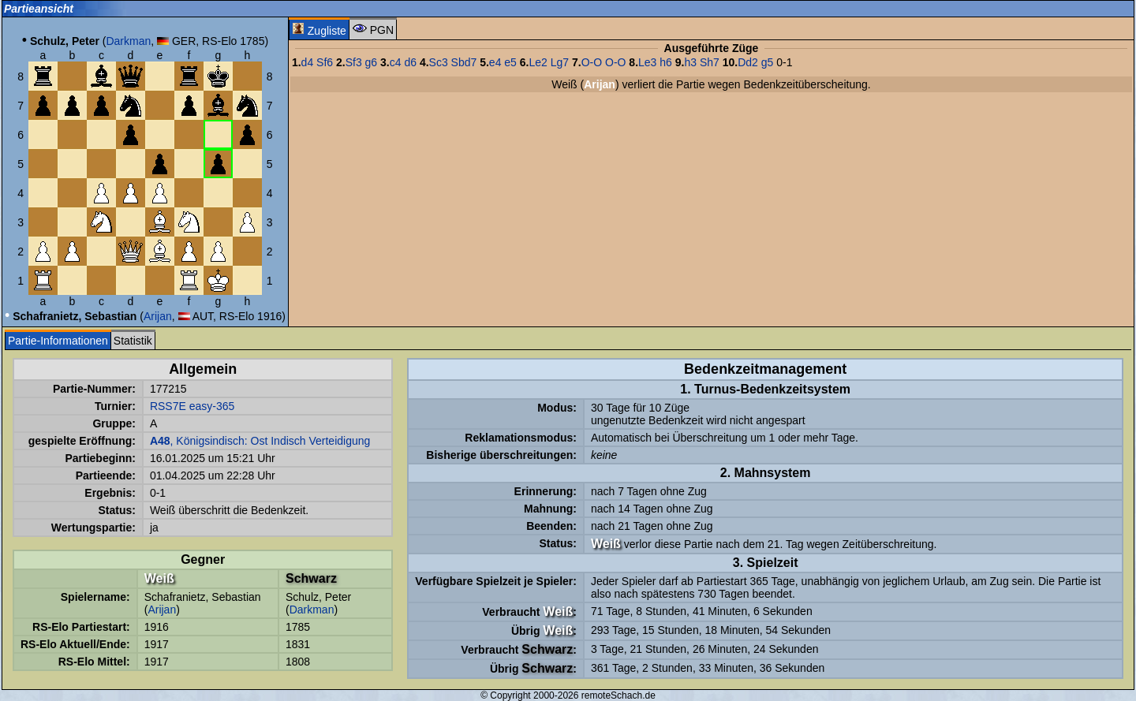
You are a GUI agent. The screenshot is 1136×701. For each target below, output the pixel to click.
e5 (510, 62)
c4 (396, 62)
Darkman (128, 41)
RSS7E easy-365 (192, 406)
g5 (767, 62)
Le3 (647, 62)
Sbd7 (464, 62)
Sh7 (709, 62)
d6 (410, 62)
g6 (371, 62)
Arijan (158, 316)
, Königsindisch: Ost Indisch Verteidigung (260, 440)
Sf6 (324, 62)
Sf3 (354, 62)
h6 (666, 62)
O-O (591, 62)
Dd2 (748, 62)
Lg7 (560, 62)
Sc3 (438, 62)
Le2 (538, 62)
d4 (307, 62)
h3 (690, 62)
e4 (495, 62)
